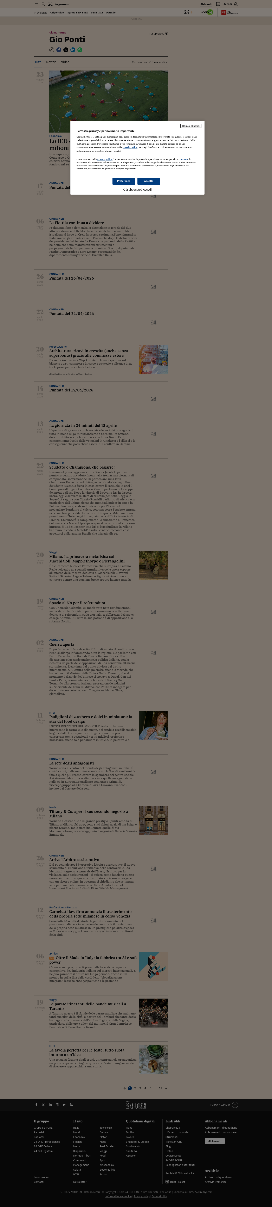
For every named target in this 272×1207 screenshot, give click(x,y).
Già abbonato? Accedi (137, 189)
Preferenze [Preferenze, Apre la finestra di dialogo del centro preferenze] (123, 181)
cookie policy (130, 147)
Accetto (149, 181)
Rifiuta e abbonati (191, 126)
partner (184, 159)
